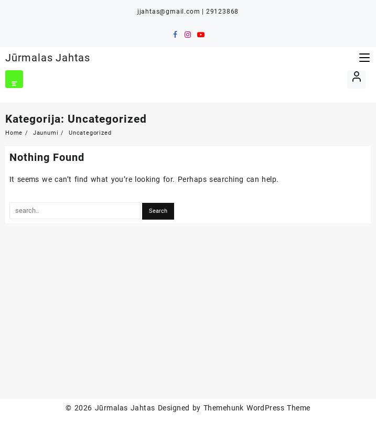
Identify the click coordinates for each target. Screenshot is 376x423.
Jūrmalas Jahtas (47, 57)
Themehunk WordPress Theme (256, 408)
